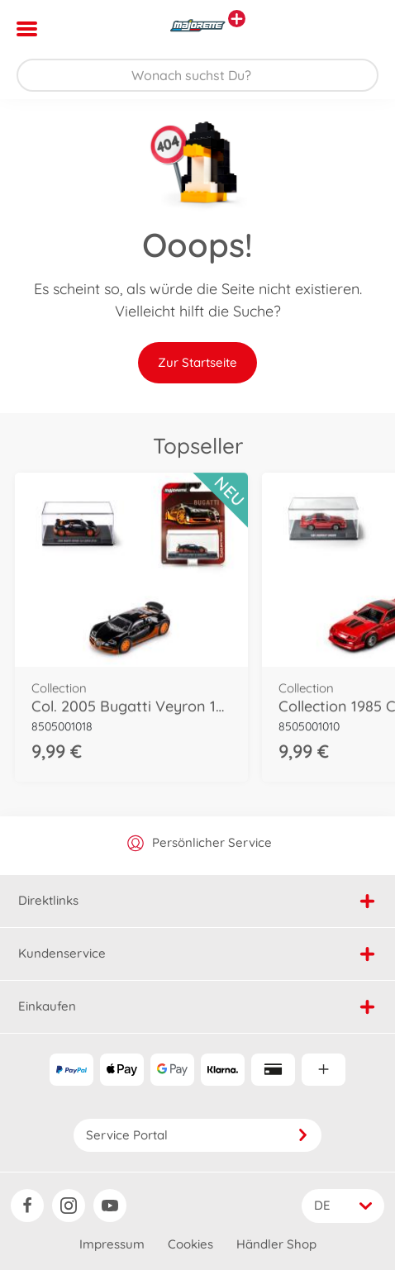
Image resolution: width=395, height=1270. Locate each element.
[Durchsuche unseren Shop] (197, 75)
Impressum (112, 1244)
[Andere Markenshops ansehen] (236, 18)
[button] (359, 29)
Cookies (190, 1244)
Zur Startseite (197, 362)
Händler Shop (276, 1244)
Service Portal (197, 1135)
